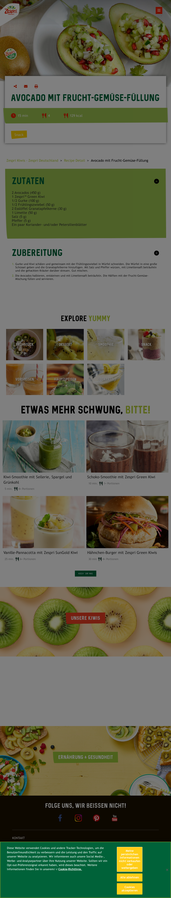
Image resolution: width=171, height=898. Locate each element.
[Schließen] (167, 870)
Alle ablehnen (129, 877)
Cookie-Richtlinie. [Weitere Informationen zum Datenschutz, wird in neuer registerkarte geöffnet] (70, 869)
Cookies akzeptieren (130, 888)
